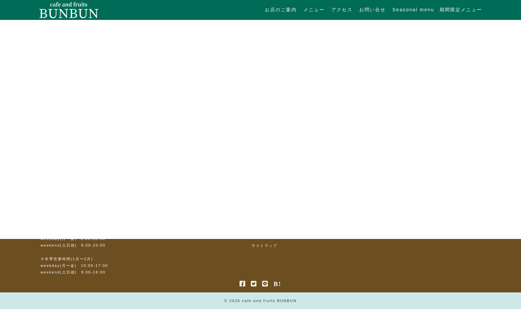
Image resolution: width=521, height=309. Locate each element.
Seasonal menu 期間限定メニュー (437, 9)
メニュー (314, 9)
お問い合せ (372, 9)
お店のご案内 (281, 9)
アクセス (342, 9)
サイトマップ (264, 246)
